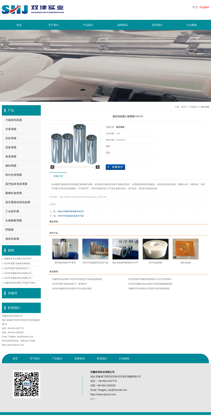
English (204, 7)
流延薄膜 (10, 147)
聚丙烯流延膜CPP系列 (65, 262)
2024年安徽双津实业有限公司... (18, 273)
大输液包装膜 (13, 119)
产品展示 (88, 24)
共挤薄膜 (10, 129)
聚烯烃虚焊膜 (13, 193)
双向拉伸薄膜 (13, 174)
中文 (195, 7)
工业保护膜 (12, 211)
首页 (19, 24)
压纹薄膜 (10, 138)
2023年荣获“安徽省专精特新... (18, 263)
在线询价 (115, 167)
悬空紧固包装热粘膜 (17, 202)
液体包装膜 (12, 238)
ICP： (93, 399)
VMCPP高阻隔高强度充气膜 (71, 216)
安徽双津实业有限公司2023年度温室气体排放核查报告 (77, 279)
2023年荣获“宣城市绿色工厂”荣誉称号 (69, 284)
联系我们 (157, 24)
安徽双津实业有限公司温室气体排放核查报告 (149, 288)
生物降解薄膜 (13, 220)
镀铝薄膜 (10, 165)
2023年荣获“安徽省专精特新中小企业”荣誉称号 (150, 279)
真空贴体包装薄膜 (16, 183)
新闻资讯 (123, 24)
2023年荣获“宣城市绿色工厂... (18, 268)
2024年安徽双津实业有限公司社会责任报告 (72, 288)
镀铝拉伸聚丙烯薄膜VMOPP (71, 211)
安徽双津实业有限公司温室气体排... (20, 283)
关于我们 (53, 24)
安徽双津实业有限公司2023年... (18, 258)
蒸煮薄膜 (10, 156)
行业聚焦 (192, 24)
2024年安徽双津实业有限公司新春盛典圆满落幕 (150, 284)
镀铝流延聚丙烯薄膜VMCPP (125, 262)
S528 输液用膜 (155, 262)
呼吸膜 (9, 229)
